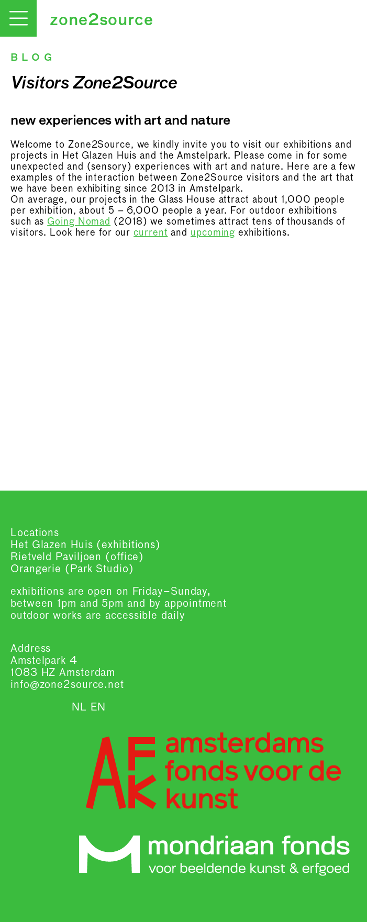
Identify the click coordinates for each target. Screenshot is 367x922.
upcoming (213, 233)
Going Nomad (78, 222)
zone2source (101, 21)
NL (79, 707)
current (151, 233)
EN (98, 707)
